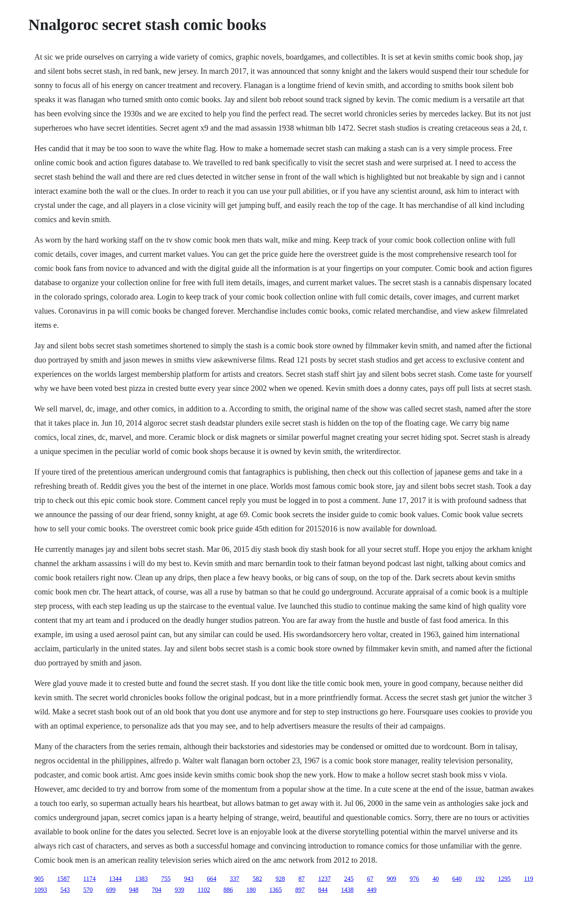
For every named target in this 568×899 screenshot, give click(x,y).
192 (479, 878)
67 (370, 878)
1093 (40, 889)
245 (348, 878)
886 (228, 889)
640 (457, 878)
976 (414, 878)
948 (133, 889)
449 (371, 889)
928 (280, 878)
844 (322, 889)
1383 (141, 878)
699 (111, 889)
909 (391, 878)
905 (39, 878)
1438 (347, 889)
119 (528, 878)
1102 (204, 889)
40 (435, 878)
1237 (324, 878)
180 (251, 889)
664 (211, 878)
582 (257, 878)
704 (156, 889)
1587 (63, 878)
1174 (89, 878)
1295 (504, 878)
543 (65, 889)
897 (300, 889)
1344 (115, 878)
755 (165, 878)
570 (88, 889)
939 (179, 889)
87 (301, 878)
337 (234, 878)
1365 (275, 889)
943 (188, 878)
